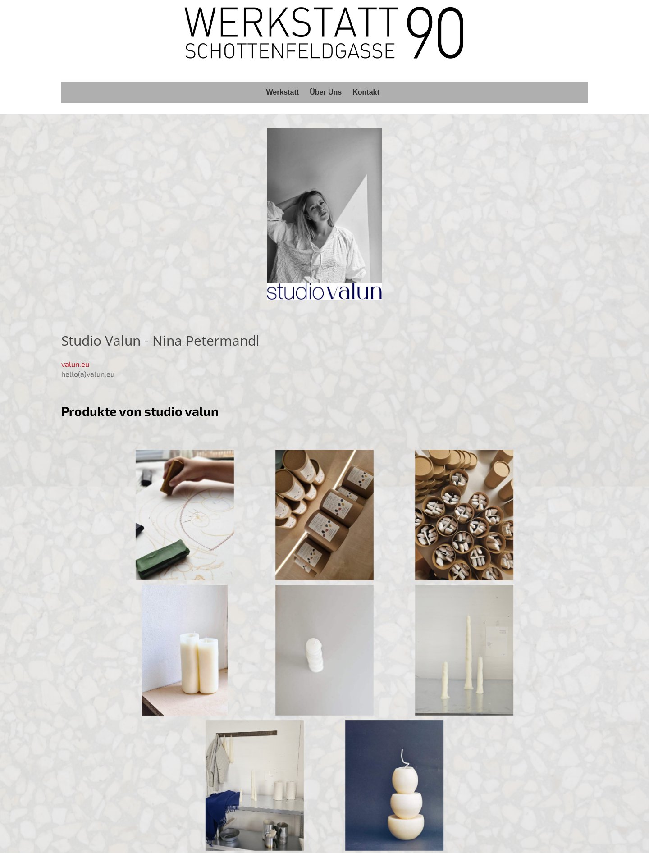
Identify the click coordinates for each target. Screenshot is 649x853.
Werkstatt (282, 92)
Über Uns (326, 92)
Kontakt (365, 92)
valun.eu (75, 364)
